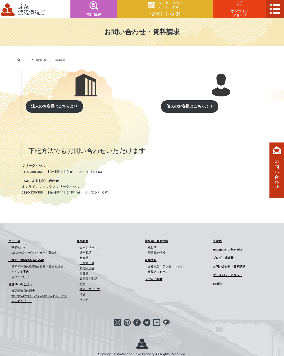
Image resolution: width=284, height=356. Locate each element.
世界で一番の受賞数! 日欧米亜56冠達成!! (38, 266)
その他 (84, 299)
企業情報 (151, 260)
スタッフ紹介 (20, 277)
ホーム (26, 60)
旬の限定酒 (87, 268)
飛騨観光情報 (156, 252)
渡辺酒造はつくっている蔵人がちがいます (39, 296)
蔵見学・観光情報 (156, 241)
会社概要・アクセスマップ (165, 266)
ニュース (14, 241)
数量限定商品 (88, 278)
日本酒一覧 (87, 263)
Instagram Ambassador (227, 249)
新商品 (84, 258)
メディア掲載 (153, 279)
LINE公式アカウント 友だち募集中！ (35, 252)
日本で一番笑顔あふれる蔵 (26, 260)
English (217, 283)
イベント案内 (20, 271)
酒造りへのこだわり (21, 284)
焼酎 (82, 284)
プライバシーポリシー (227, 275)
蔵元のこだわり (21, 301)
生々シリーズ (88, 247)
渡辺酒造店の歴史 (23, 290)
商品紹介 (82, 241)
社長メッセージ (158, 271)
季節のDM (18, 247)
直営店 (217, 241)
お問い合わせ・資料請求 (229, 266)
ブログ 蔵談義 (223, 258)
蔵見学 (152, 247)
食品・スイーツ (90, 289)
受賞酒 (84, 273)
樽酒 (82, 294)
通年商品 (85, 252)
